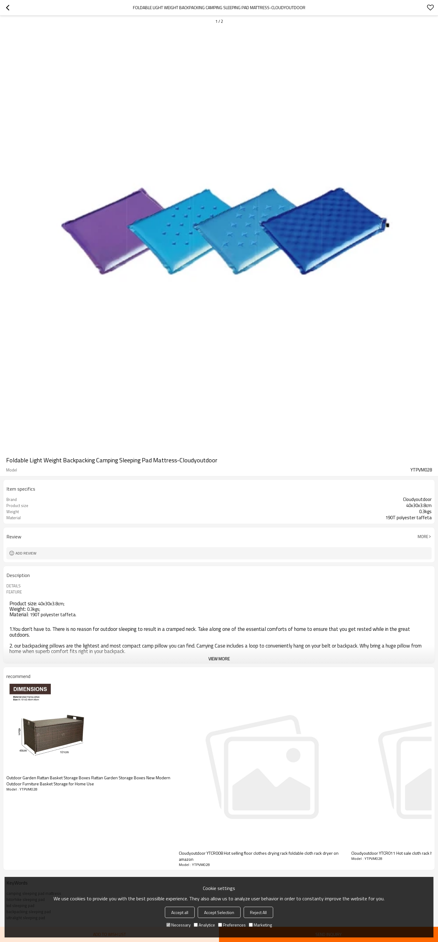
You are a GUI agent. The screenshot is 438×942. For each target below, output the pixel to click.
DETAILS (13, 586)
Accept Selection (219, 912)
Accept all (179, 912)
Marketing (260, 925)
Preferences (232, 925)
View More (219, 658)
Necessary (178, 925)
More (423, 537)
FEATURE (14, 592)
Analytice (204, 925)
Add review (26, 553)
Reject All (258, 912)
